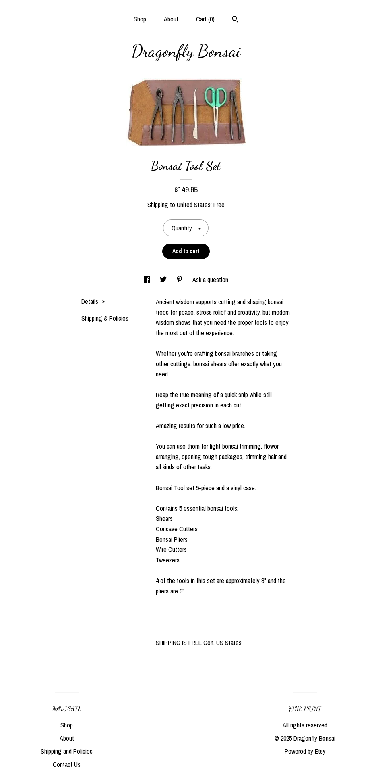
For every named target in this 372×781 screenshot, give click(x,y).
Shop (140, 19)
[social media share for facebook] (148, 279)
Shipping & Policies (104, 318)
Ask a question (210, 279)
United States (194, 204)
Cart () (205, 19)
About (171, 19)
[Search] (235, 20)
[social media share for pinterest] (180, 279)
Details (93, 301)
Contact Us (67, 764)
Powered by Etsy (305, 751)
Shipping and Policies (67, 751)
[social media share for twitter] (164, 279)
